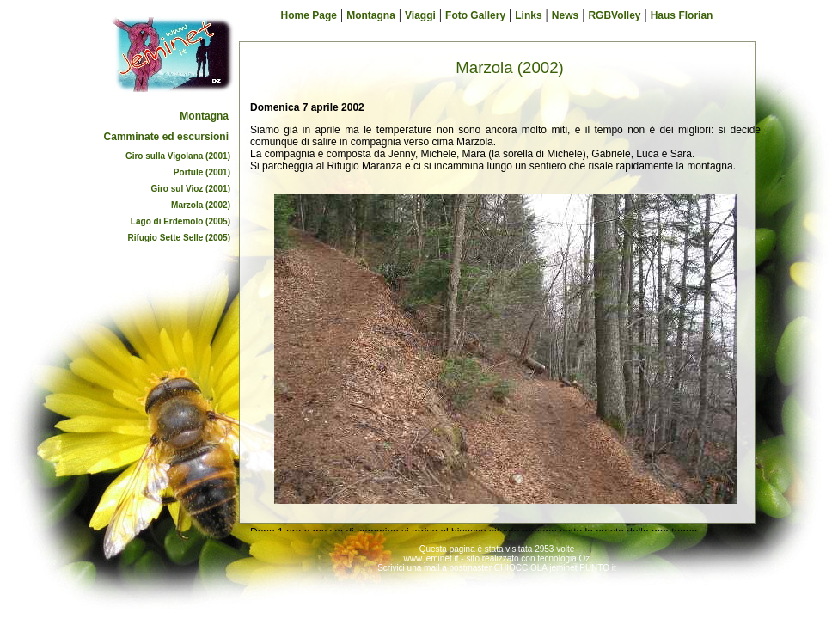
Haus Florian (682, 15)
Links (528, 15)
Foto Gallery (475, 15)
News (565, 15)
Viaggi (420, 15)
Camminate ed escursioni (166, 137)
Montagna (204, 116)
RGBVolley (614, 15)
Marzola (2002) (200, 205)
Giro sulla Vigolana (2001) (177, 156)
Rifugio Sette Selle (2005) (179, 237)
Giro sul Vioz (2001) (190, 188)
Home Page (309, 15)
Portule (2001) (202, 172)
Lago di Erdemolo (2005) (180, 221)
